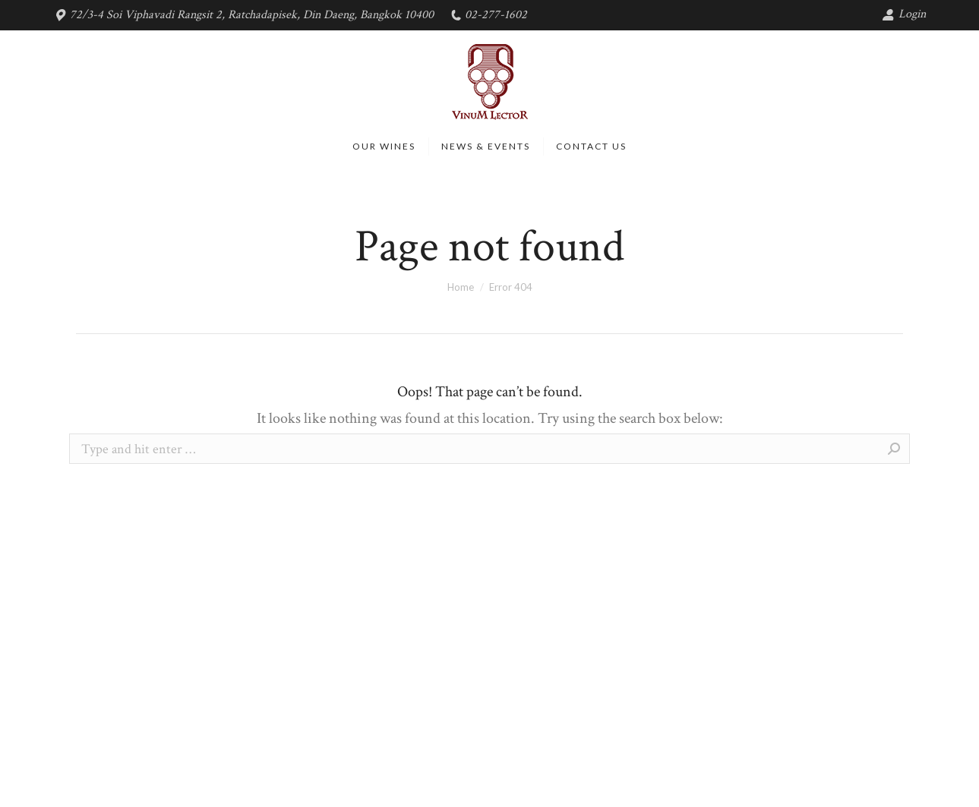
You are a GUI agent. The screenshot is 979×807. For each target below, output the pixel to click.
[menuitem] (383, 146)
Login (904, 14)
